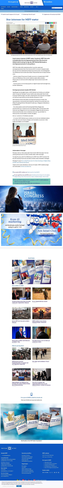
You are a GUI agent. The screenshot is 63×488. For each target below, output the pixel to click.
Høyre (32, 176)
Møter (21, 6)
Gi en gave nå (13, 2)
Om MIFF (32, 7)
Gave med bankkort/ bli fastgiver (51, 463)
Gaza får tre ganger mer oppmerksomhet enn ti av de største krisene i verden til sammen (41, 384)
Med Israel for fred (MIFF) (33, 172)
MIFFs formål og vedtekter (27, 470)
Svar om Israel (15, 7)
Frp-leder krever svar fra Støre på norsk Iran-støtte (41, 341)
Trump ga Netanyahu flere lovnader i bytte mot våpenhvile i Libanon (21, 302)
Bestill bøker (31, 258)
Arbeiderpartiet (35, 175)
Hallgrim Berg (17, 176)
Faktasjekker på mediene (27, 461)
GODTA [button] (19, 486)
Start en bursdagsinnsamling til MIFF (52, 467)
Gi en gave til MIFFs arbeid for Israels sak (31, 397)
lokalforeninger (38, 176)
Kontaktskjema (6, 455)
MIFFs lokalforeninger (26, 468)
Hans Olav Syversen (26, 176)
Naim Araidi (45, 176)
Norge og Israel (25, 459)
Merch (2, 8)
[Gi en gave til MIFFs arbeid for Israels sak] (31, 394)
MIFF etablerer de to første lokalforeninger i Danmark (39, 321)
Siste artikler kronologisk (27, 456)
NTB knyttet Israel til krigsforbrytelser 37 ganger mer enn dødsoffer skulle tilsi (20, 363)
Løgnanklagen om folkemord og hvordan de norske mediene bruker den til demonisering (21, 384)
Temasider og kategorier (27, 458)
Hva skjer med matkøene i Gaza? (40, 361)
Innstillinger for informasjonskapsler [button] (8, 486)
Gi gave (8, 6)
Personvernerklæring (26, 473)
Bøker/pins (26, 6)
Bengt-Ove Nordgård (45, 175)
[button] (48, 23)
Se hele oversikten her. (26, 166)
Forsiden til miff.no (26, 455)
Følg (37, 7)
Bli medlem (48, 2)
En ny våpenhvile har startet (39, 301)
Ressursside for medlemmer (28, 471)
